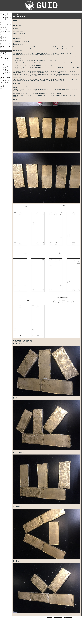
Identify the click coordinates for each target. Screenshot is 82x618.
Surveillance (4, 80)
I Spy (2, 75)
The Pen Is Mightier (3, 22)
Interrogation (4, 26)
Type (1, 36)
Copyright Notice (68, 617)
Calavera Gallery (6, 67)
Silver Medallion (5, 77)
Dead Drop (3, 34)
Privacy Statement (58, 617)
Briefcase (6, 60)
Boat (1, 55)
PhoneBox (6, 65)
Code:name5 (3, 27)
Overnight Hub (4, 57)
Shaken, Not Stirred (7, 70)
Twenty (2, 78)
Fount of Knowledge (3, 53)
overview (16, 14)
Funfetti (6, 58)
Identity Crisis (5, 31)
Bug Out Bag (4, 29)
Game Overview (4, 13)
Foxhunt (2, 49)
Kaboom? (2, 86)
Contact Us (49, 617)
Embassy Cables (5, 32)
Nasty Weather (4, 85)
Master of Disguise (3, 38)
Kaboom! (2, 88)
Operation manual (5, 24)
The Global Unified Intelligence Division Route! (7, 17)
